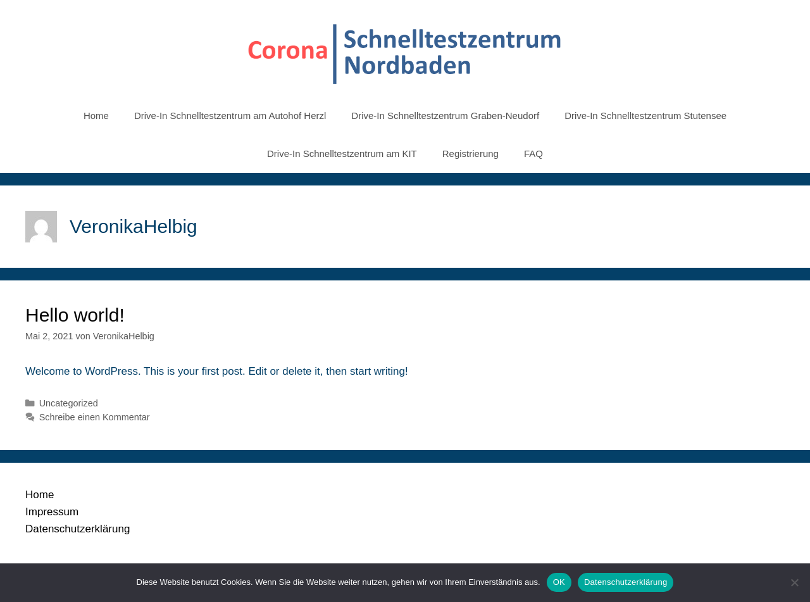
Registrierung (470, 153)
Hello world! (75, 314)
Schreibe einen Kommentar (94, 417)
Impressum (51, 512)
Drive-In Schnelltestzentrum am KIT (342, 153)
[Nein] (794, 582)
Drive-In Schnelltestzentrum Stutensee (645, 115)
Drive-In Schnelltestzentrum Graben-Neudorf (445, 115)
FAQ (533, 153)
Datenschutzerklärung (77, 529)
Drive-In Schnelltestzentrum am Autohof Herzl (230, 115)
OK (559, 582)
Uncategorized (68, 403)
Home (96, 115)
